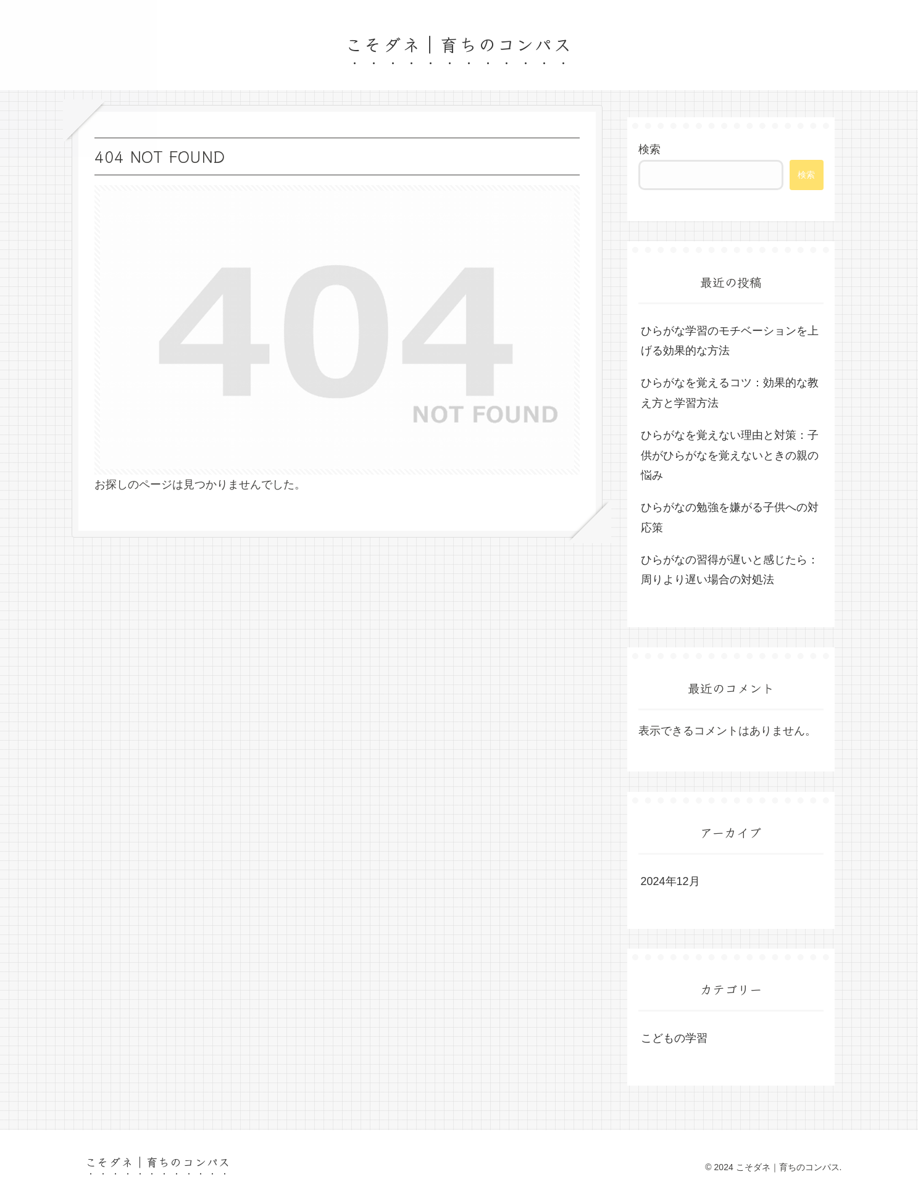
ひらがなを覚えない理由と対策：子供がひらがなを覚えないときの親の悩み (730, 455)
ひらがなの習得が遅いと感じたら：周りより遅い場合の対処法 (730, 570)
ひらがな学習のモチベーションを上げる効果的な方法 (730, 341)
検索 (649, 149)
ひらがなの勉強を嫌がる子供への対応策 (730, 517)
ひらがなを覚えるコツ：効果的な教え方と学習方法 (730, 392)
